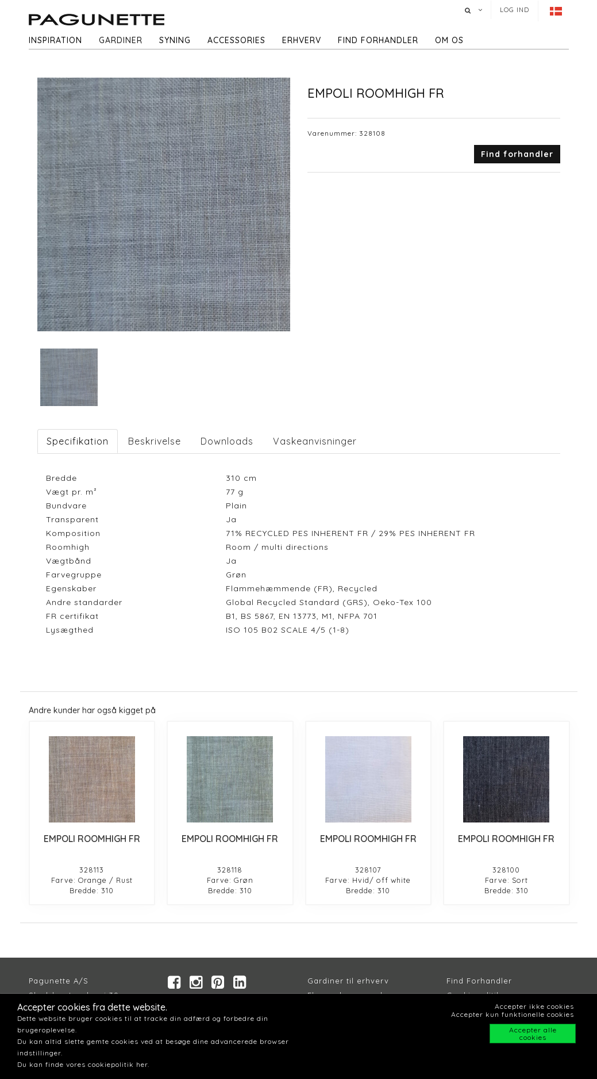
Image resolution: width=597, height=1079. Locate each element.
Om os (449, 40)
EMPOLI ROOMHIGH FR (92, 838)
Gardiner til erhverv (348, 980)
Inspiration (55, 40)
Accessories (236, 40)
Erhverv (301, 40)
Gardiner (120, 40)
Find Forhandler (479, 980)
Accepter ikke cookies (534, 1006)
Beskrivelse (154, 441)
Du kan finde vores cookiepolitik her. (83, 1064)
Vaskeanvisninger (315, 441)
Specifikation (78, 441)
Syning (175, 40)
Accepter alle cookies (533, 1034)
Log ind (514, 10)
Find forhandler (378, 40)
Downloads (227, 441)
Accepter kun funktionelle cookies (512, 1014)
